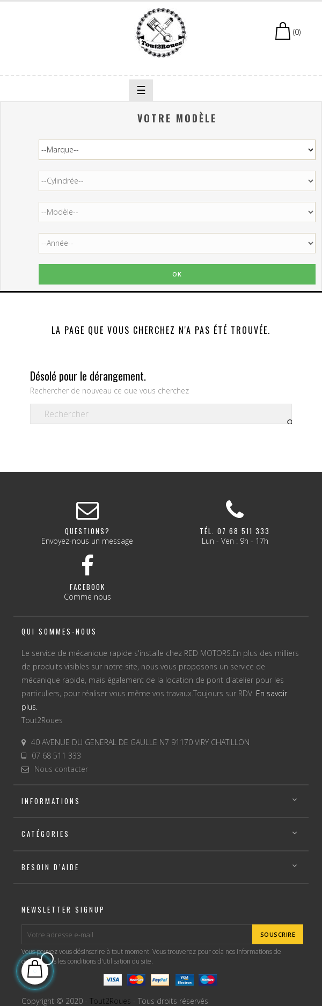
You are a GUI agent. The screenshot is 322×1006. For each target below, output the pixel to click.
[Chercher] (161, 414)
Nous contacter (61, 769)
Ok (176, 274)
